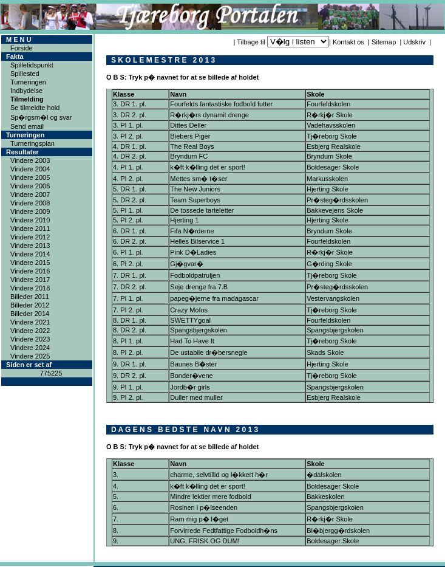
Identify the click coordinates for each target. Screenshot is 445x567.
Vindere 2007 (30, 194)
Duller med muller (196, 397)
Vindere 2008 (30, 203)
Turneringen (28, 82)
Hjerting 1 (184, 220)
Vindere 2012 (30, 237)
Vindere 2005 (30, 177)
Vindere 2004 (30, 169)
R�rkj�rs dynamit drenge (209, 115)
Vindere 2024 (30, 347)
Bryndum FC (189, 156)
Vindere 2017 (30, 279)
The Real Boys (192, 146)
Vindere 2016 (30, 271)
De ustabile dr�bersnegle (208, 352)
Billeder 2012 (29, 305)
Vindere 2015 (30, 262)
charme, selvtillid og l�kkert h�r (219, 474)
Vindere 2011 (30, 228)
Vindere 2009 (30, 211)
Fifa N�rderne (192, 231)
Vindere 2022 (30, 330)
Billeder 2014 (29, 313)
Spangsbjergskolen (198, 330)
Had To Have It (192, 341)
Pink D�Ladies (193, 252)
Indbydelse (26, 90)
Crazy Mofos (189, 310)
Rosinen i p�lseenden (203, 507)
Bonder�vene (191, 375)
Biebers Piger (190, 136)
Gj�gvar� (186, 263)
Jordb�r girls (189, 387)
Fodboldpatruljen (195, 275)
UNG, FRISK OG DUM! (204, 541)
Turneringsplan (32, 143)
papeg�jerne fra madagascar (214, 298)
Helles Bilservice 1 (197, 241)
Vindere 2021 (30, 322)
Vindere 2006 (30, 186)
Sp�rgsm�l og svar (41, 117)
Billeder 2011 (29, 296)
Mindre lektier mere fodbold (210, 496)
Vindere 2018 (30, 288)
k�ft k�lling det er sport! (207, 167)
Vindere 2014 (30, 254)
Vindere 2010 (30, 220)
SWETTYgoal (190, 320)
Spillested (24, 73)
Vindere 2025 (30, 356)
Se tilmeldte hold (34, 107)
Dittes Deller (188, 125)
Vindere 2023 (30, 339)
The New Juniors (195, 189)
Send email (27, 126)
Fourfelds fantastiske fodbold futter (221, 104)
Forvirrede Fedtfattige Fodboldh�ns (223, 530)
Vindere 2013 (30, 245)
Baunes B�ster (193, 364)
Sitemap (384, 42)
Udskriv (414, 42)
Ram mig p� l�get (199, 519)
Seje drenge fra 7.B (199, 286)
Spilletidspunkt (31, 65)
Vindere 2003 (30, 160)
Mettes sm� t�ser (198, 178)
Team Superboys (195, 200)
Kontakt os (348, 42)
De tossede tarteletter (202, 210)
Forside (21, 48)
